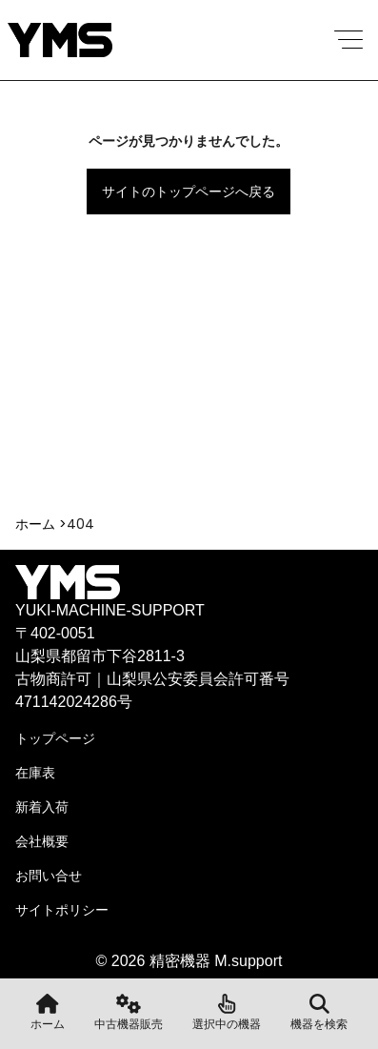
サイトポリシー (62, 909)
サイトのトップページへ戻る (188, 191)
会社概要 (42, 841)
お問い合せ (48, 875)
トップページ (55, 738)
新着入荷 (42, 807)
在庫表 (35, 772)
